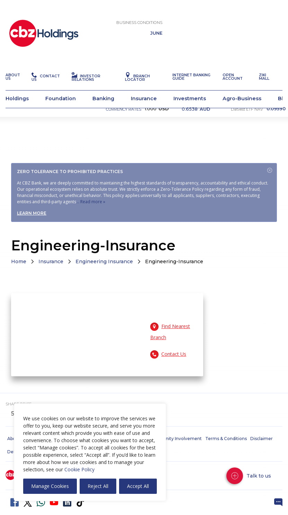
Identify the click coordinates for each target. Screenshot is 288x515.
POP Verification (210, 14)
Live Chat (278, 502)
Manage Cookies (50, 486)
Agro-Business (242, 112)
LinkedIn (67, 502)
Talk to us (258, 476)
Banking (103, 112)
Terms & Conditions (226, 438)
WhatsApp (41, 502)
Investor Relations (86, 92)
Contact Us (46, 92)
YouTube (54, 502)
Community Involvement (175, 438)
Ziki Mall (264, 91)
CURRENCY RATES (123, 123)
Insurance (144, 112)
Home (18, 261)
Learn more (31, 213)
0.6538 (196, 123)
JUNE (156, 47)
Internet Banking (92, 14)
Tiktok (80, 502)
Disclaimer (261, 438)
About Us (13, 91)
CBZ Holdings (44, 47)
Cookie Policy (79, 469)
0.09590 (276, 123)
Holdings (17, 112)
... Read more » (90, 202)
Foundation (60, 112)
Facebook (14, 502)
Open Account (149, 14)
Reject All (98, 486)
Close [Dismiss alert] (269, 170)
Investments (189, 112)
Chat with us (267, 14)
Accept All (138, 486)
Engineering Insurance (104, 261)
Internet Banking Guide (191, 91)
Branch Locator (137, 92)
